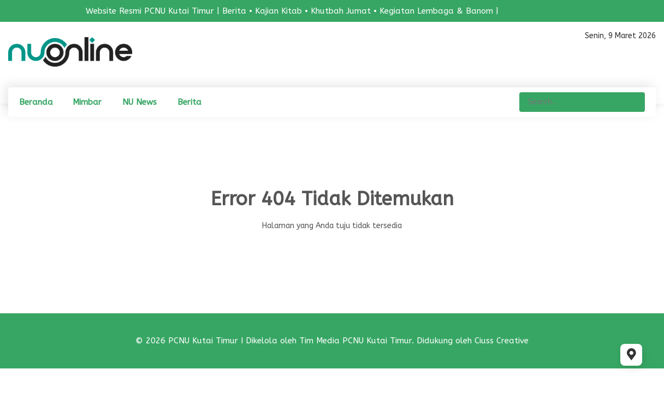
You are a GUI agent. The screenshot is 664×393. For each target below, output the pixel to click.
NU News (139, 102)
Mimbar (87, 102)
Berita (189, 102)
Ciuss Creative (502, 341)
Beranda (36, 102)
